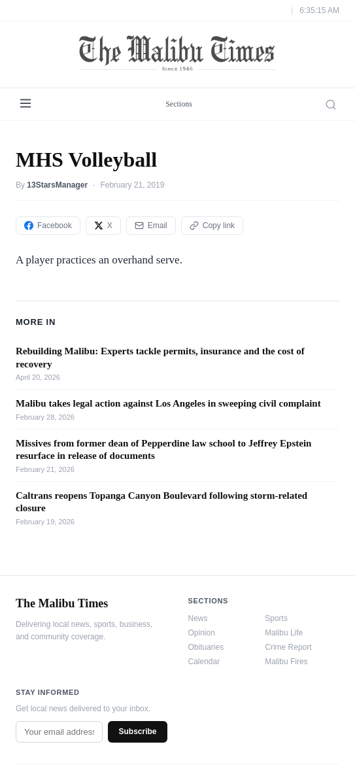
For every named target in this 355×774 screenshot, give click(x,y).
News (198, 618)
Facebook (48, 225)
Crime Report (288, 647)
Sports (276, 618)
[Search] (330, 104)
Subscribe (137, 731)
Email (151, 225)
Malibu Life (284, 632)
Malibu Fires (286, 661)
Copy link (212, 225)
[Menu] (25, 104)
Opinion (201, 632)
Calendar (204, 661)
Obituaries (206, 647)
